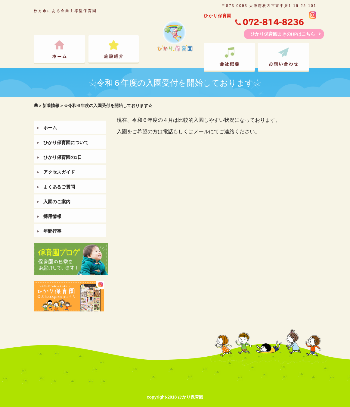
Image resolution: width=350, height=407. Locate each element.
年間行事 (52, 231)
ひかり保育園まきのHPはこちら (282, 33)
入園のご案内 (56, 201)
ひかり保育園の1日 (62, 157)
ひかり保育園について (65, 142)
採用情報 (52, 216)
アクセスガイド (59, 172)
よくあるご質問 (59, 186)
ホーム (50, 127)
